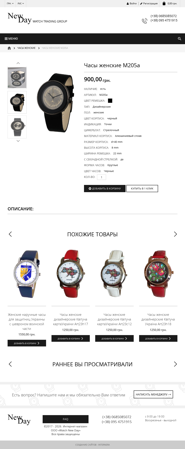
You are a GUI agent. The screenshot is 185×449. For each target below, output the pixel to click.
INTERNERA (104, 444)
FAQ (65, 419)
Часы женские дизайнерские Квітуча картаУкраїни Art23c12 (114, 319)
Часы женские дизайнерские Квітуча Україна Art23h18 (158, 319)
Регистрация (150, 3)
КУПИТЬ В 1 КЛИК (142, 188)
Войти (133, 3)
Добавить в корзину (106, 188)
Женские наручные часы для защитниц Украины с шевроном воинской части (27, 321)
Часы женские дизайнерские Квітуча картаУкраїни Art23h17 (70, 319)
